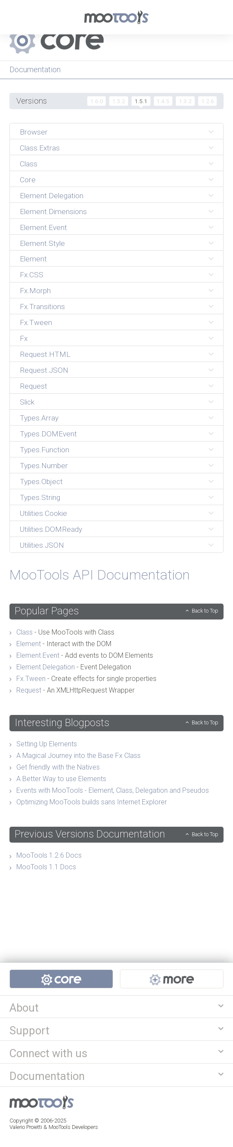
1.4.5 (162, 101)
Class (28, 163)
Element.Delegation (51, 195)
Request (33, 386)
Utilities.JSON (42, 545)
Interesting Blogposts (62, 723)
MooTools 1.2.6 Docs (49, 855)
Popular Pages (47, 611)
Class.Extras (40, 148)
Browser (34, 132)
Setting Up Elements (46, 744)
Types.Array (39, 418)
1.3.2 (185, 101)
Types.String (40, 497)
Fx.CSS (31, 274)
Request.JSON (44, 370)
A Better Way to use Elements (61, 779)
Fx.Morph (35, 290)
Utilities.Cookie (43, 513)
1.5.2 (118, 101)
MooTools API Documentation (99, 575)
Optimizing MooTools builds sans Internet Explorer (91, 802)
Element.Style (42, 243)
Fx (24, 338)
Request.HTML (45, 354)
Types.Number (44, 465)
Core (28, 179)
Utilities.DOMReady (51, 529)
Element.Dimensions (53, 211)
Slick (27, 402)
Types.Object (41, 481)
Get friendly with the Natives (58, 767)
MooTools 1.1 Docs (46, 867)
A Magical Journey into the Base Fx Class (78, 755)
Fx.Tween (36, 322)
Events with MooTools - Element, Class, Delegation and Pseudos (112, 790)
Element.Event (43, 227)
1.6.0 (96, 101)
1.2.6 (207, 101)
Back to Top (205, 610)
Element (33, 259)
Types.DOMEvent (48, 433)
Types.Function (44, 449)
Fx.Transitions (42, 306)
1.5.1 (141, 101)
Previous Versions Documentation (90, 834)
